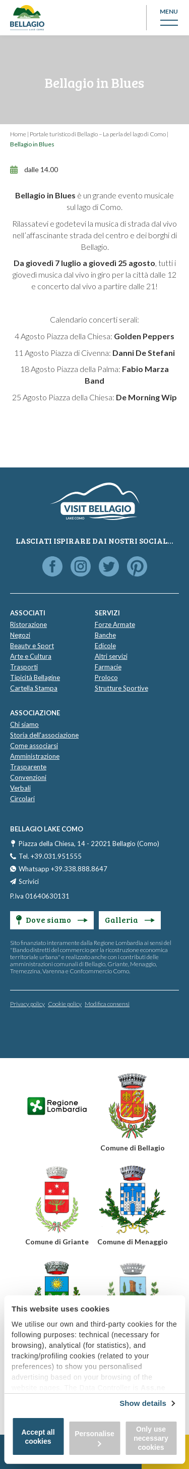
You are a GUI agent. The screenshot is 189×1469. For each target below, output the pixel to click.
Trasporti (24, 667)
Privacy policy (27, 1004)
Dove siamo (52, 919)
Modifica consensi (107, 1004)
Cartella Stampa (33, 688)
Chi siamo (24, 724)
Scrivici (29, 881)
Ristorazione (28, 624)
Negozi (20, 635)
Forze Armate (115, 624)
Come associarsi (34, 746)
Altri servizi (111, 656)
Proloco (106, 677)
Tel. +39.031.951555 (50, 856)
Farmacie (108, 667)
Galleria (130, 919)
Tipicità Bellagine (35, 677)
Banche (105, 635)
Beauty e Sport (32, 646)
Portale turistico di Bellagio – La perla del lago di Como (98, 134)
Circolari (22, 799)
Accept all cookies (37, 1436)
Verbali (20, 788)
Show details (142, 1403)
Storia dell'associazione (44, 735)
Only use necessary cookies (151, 1438)
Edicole (105, 646)
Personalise (94, 1438)
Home (18, 134)
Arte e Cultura (30, 656)
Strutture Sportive (121, 688)
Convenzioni (28, 777)
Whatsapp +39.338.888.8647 (63, 869)
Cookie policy (65, 1004)
